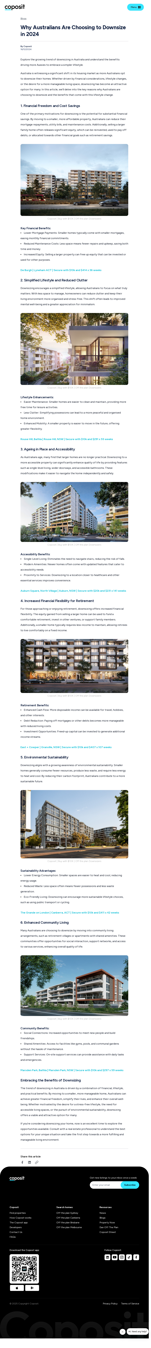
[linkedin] (29, 1162)
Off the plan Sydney (67, 1213)
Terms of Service (130, 1303)
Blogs (23, 18)
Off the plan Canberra (68, 1217)
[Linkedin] (107, 1257)
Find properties (18, 1213)
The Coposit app (19, 1222)
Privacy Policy (110, 1303)
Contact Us (16, 1232)
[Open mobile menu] (135, 7)
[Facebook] (136, 1257)
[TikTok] (129, 1257)
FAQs (13, 1236)
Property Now (107, 1222)
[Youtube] (115, 1257)
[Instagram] (122, 1257)
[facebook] (22, 1162)
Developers (16, 1227)
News (103, 1213)
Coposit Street (108, 1232)
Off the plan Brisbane (67, 1222)
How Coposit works (20, 1217)
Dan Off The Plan (109, 1227)
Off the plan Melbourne (69, 1227)
